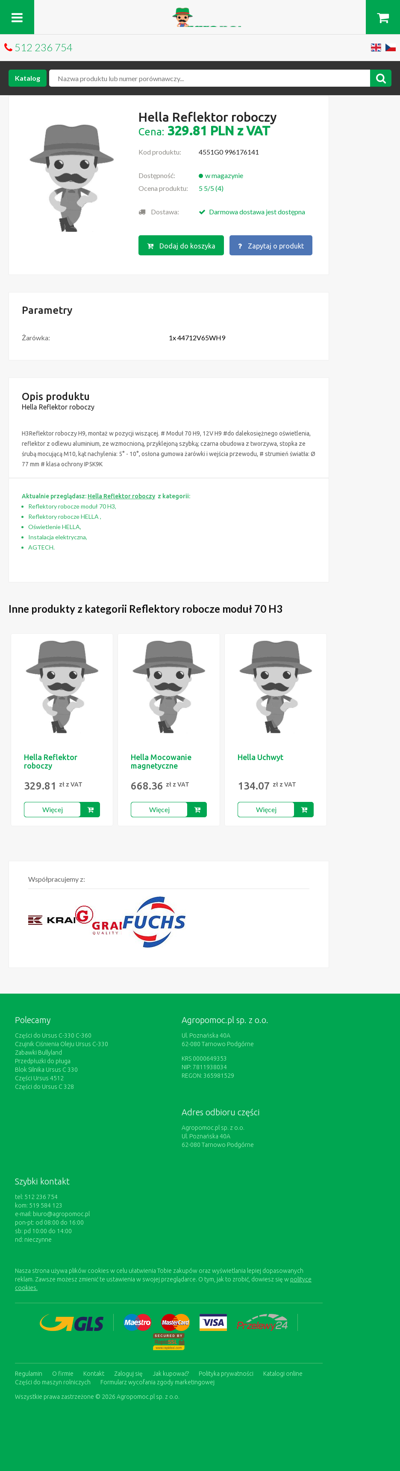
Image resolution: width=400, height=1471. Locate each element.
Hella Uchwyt (260, 757)
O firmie (63, 1373)
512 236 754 (44, 47)
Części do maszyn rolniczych (53, 1382)
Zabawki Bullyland (38, 1052)
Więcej (52, 809)
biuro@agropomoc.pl (61, 1214)
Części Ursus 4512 (39, 1078)
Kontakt (93, 1373)
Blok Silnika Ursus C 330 (46, 1069)
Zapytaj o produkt (271, 246)
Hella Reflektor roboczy (50, 761)
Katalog (27, 78)
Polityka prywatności (226, 1373)
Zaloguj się (128, 1373)
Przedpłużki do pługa (43, 1061)
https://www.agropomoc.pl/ (200, 13)
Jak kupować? (171, 1373)
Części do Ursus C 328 (44, 1086)
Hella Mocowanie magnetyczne (161, 761)
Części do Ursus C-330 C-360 (53, 1035)
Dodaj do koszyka (181, 246)
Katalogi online (283, 1373)
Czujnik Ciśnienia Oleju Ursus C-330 (61, 1044)
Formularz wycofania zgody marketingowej (157, 1382)
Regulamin (28, 1373)
